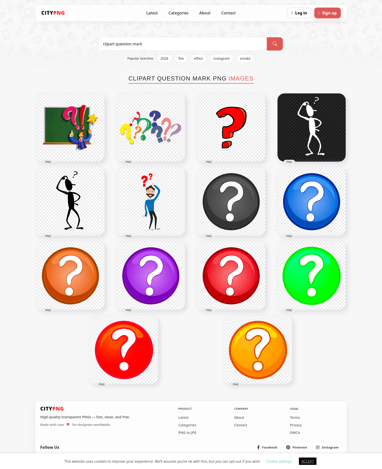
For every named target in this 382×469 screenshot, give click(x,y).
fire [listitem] (181, 58)
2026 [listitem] (164, 58)
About (204, 13)
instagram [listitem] (221, 58)
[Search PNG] (183, 43)
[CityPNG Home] (53, 13)
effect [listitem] (198, 58)
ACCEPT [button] (307, 461)
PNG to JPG (187, 432)
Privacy (296, 425)
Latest (152, 13)
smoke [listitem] (245, 58)
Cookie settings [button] (279, 461)
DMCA (295, 432)
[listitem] (267, 447)
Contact (228, 13)
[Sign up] (327, 13)
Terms (295, 417)
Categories (178, 13)
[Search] (275, 43)
